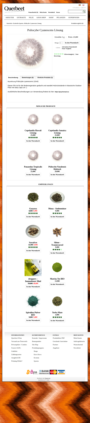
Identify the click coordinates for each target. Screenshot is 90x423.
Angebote (56, 348)
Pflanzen (61, 17)
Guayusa (33, 208)
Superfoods (73, 17)
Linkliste (14, 351)
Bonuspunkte (36, 341)
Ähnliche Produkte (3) (45, 77)
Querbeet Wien (16, 338)
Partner (55, 344)
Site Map (35, 344)
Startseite (9, 23)
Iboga (36, 351)
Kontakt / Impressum (39, 338)
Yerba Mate (57, 312)
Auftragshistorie (79, 341)
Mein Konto (43, 12)
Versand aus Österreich (19, 341)
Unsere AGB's (16, 348)
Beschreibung (13, 77)
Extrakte (21, 17)
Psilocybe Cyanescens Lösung (32, 23)
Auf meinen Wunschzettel (69, 47)
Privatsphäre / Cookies (19, 344)
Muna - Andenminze (57, 208)
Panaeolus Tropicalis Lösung (33, 167)
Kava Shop (41, 17)
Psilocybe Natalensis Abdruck (57, 167)
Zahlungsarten (16, 354)
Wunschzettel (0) (33, 12)
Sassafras (33, 242)
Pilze (31, 17)
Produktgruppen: (38, 348)
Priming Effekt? (16, 361)
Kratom (36, 357)
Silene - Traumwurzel (57, 243)
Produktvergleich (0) (77, 23)
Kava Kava (37, 354)
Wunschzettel (78, 344)
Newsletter (77, 348)
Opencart (47, 378)
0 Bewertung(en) (69, 54)
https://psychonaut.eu (62, 91)
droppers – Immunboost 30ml (33, 279)
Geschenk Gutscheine (60, 341)
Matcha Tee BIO (57, 278)
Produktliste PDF (59, 338)
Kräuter (10, 17)
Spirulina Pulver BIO (33, 313)
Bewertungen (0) (28, 77)
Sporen (36, 361)
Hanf (51, 17)
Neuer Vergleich (66, 48)
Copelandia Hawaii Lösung (33, 131)
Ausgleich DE (16, 357)
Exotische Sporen (18, 23)
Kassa (58, 12)
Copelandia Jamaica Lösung (57, 131)
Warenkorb (51, 12)
